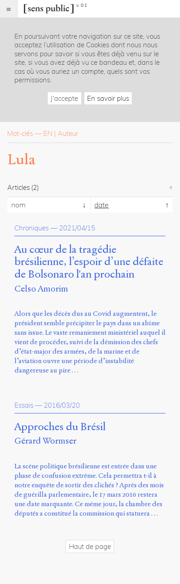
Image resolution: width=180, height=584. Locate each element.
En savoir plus (108, 98)
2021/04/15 (77, 228)
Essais (23, 405)
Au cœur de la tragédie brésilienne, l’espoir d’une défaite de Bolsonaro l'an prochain (88, 262)
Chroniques (31, 228)
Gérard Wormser (45, 441)
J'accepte (64, 98)
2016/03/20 (62, 405)
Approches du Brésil (60, 427)
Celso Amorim (41, 288)
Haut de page (90, 546)
